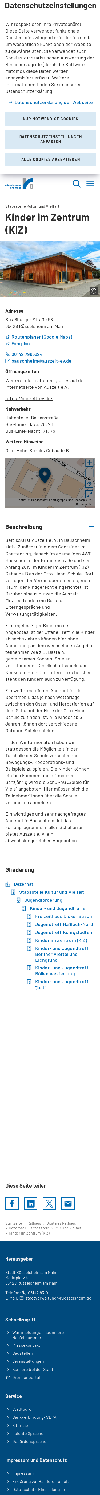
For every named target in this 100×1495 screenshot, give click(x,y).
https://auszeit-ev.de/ (29, 398)
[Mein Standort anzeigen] (89, 484)
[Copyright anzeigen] (93, 290)
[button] (89, 463)
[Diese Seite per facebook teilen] (12, 1203)
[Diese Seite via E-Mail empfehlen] (68, 1203)
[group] (50, 483)
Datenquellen (84, 504)
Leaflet (21, 500)
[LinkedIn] (30, 1203)
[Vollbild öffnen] (89, 494)
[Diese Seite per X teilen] (49, 1203)
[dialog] (50, 87)
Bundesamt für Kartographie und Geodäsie (58, 500)
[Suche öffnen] (76, 183)
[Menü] (90, 183)
